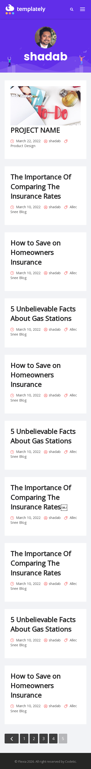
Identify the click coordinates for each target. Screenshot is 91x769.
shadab (55, 141)
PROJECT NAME (35, 130)
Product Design (22, 145)
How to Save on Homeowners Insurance (35, 252)
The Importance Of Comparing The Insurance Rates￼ (40, 497)
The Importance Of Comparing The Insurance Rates (40, 186)
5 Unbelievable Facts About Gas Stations (42, 313)
